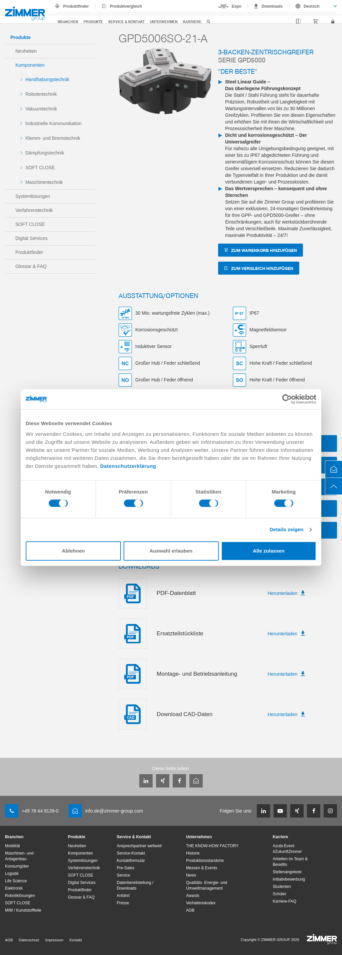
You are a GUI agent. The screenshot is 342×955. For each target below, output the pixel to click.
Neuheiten (26, 51)
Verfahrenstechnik (34, 210)
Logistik (12, 873)
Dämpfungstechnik (44, 152)
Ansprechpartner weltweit (139, 846)
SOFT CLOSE (40, 167)
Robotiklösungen (20, 895)
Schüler (280, 894)
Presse (123, 903)
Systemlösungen (32, 196)
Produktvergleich (126, 6)
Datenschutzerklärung (128, 466)
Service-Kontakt (131, 853)
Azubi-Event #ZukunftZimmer (287, 849)
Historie (193, 853)
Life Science (16, 881)
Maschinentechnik (44, 182)
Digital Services (31, 238)
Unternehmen (164, 21)
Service (123, 875)
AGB (190, 910)
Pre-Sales (125, 868)
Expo (236, 6)
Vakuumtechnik (41, 108)
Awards (192, 895)
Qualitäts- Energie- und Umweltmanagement (206, 885)
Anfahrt (123, 895)
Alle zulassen (269, 551)
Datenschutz (29, 940)
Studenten (282, 886)
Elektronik (14, 888)
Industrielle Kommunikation (53, 123)
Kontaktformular (131, 860)
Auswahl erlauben (171, 551)
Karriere (192, 21)
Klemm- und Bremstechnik (52, 138)
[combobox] (313, 6)
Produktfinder (76, 6)
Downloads (272, 6)
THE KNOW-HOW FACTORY (212, 846)
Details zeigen (286, 529)
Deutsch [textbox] (311, 6)
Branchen (68, 21)
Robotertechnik (41, 94)
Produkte (93, 21)
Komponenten (29, 65)
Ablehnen (73, 551)
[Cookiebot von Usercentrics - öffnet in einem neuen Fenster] (287, 399)
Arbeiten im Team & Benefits (290, 862)
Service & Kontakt (126, 21)
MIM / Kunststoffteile (23, 910)
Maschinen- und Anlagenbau (19, 856)
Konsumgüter (17, 866)
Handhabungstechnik (47, 79)
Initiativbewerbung (289, 879)
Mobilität (12, 846)
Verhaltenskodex (201, 903)
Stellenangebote (287, 872)
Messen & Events (201, 868)
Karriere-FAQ (285, 901)
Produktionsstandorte (205, 860)
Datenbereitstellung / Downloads (135, 885)
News (191, 875)
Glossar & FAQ (30, 266)
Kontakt (75, 940)
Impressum (54, 940)
